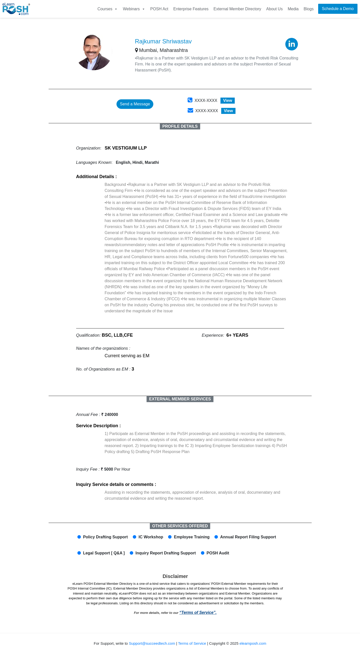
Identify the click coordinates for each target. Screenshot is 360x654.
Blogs (309, 9)
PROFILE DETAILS (180, 126)
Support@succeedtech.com (152, 643)
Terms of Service (192, 643)
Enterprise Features (191, 9)
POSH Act (159, 9)
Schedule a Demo (338, 9)
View (227, 100)
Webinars (134, 9)
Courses (107, 9)
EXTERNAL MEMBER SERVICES (180, 399)
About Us (274, 9)
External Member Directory (237, 9)
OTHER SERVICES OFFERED (180, 526)
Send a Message (135, 104)
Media (293, 9)
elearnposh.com (252, 643)
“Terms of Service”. (198, 612)
